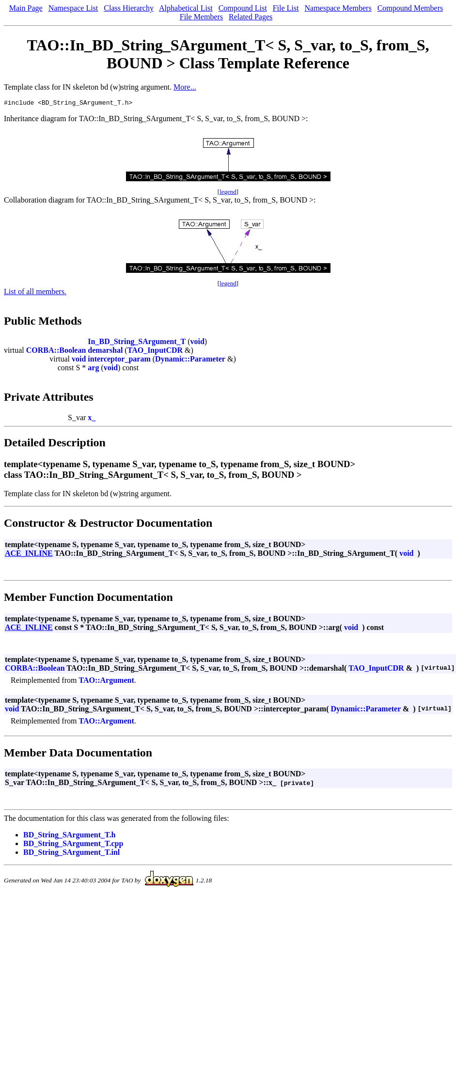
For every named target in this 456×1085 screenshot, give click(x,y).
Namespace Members (337, 8)
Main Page (26, 8)
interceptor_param (119, 360)
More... (184, 87)
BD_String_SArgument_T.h (69, 836)
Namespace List (73, 8)
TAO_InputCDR (155, 351)
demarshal (105, 351)
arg (93, 369)
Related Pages (250, 17)
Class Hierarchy (129, 8)
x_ (91, 419)
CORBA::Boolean (56, 351)
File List (286, 8)
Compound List (243, 8)
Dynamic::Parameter (190, 360)
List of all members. (35, 293)
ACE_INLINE (29, 554)
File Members (201, 17)
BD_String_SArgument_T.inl (71, 853)
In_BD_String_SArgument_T (137, 343)
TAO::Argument (106, 681)
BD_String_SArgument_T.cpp (73, 845)
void (197, 343)
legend (228, 193)
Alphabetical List (186, 8)
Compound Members (410, 8)
